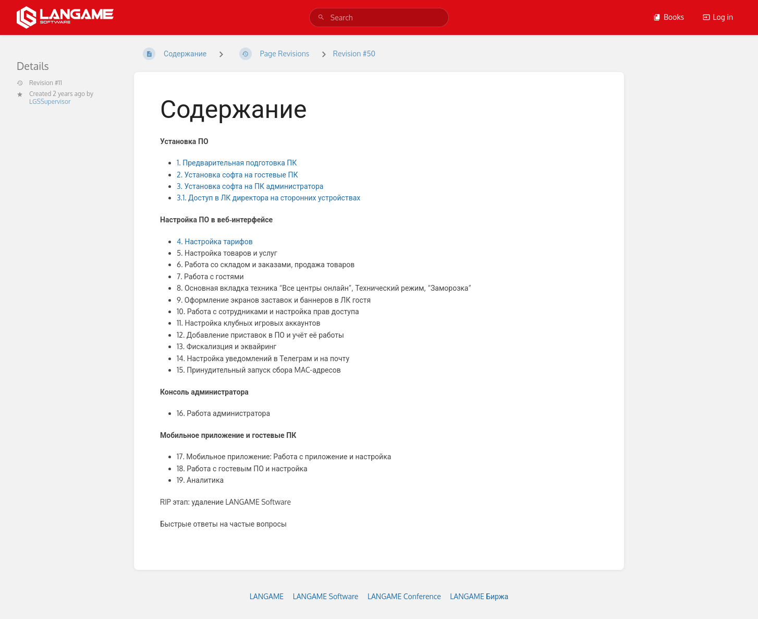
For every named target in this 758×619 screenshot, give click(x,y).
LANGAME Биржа (479, 596)
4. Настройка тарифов (215, 241)
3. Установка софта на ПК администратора (250, 186)
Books (668, 17)
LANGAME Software (326, 596)
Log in (718, 17)
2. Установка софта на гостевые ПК (238, 174)
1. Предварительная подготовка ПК (237, 162)
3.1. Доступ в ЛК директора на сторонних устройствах (268, 197)
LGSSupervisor (49, 101)
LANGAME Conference (404, 596)
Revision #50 (354, 53)
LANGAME (267, 596)
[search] (379, 17)
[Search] (321, 17)
